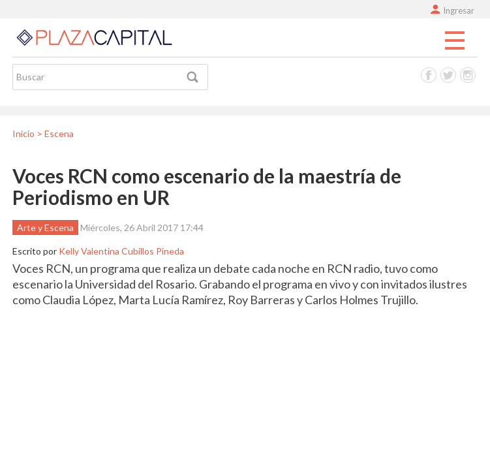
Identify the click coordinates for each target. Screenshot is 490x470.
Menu (455, 41)
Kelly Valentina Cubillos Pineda (121, 251)
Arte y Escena (45, 227)
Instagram (468, 75)
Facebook (428, 75)
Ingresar (458, 10)
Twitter (448, 75)
